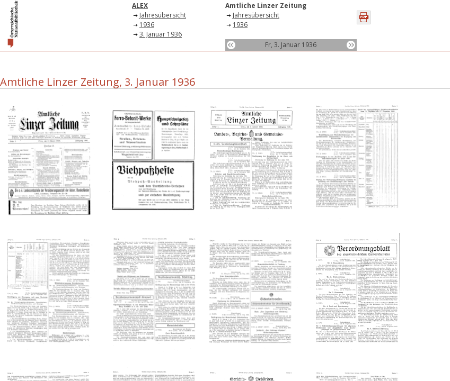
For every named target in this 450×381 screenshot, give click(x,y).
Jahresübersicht (162, 15)
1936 (146, 24)
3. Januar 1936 (160, 34)
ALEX (140, 5)
